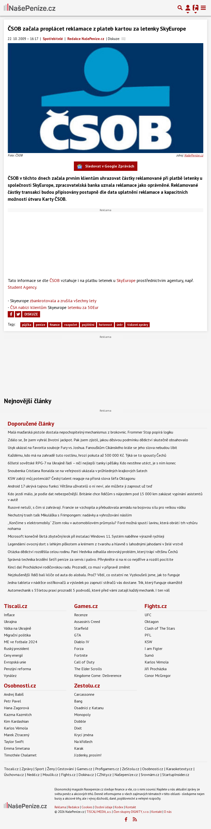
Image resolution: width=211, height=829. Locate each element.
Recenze (81, 614)
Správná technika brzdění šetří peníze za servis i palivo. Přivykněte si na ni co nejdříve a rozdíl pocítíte (90, 559)
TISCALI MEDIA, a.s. (98, 812)
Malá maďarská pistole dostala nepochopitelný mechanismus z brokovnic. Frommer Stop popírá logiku (90, 432)
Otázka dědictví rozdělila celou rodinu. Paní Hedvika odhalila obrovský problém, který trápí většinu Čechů (93, 551)
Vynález (10, 675)
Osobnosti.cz (20, 685)
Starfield (81, 628)
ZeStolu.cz (130, 768)
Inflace (9, 614)
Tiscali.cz (15, 606)
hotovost (105, 325)
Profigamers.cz (107, 768)
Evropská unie (15, 662)
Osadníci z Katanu (89, 707)
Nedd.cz (33, 774)
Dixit (78, 728)
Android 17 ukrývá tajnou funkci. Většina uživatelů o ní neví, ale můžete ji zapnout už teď (80, 486)
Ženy (51, 768)
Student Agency (22, 287)
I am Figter (153, 648)
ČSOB (54, 280)
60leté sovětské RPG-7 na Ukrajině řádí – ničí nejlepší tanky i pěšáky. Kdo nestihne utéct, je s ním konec (92, 463)
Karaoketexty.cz (179, 768)
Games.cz (86, 606)
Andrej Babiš (14, 694)
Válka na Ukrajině (17, 628)
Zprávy (26, 768)
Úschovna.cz (14, 774)
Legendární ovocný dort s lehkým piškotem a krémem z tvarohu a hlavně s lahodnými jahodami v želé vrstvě (95, 544)
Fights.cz (156, 606)
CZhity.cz (104, 774)
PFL (148, 635)
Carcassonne (84, 694)
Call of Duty (84, 662)
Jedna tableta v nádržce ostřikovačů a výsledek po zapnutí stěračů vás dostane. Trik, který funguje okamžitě (95, 582)
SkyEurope (126, 280)
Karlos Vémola (157, 662)
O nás (168, 812)
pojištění (88, 325)
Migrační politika (17, 635)
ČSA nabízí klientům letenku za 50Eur (54, 307)
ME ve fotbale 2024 (20, 641)
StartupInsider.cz (175, 774)
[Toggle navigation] (203, 7)
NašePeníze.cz (193, 155)
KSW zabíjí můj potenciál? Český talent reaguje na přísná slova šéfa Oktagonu (71, 478)
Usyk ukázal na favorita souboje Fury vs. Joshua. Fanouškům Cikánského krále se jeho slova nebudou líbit (92, 447)
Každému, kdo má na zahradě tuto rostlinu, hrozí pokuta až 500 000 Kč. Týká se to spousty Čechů (87, 455)
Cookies (87, 807)
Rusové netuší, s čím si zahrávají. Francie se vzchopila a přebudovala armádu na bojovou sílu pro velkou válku (97, 507)
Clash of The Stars (160, 628)
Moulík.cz (50, 774)
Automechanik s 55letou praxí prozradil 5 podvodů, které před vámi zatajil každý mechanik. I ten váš (89, 590)
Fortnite (81, 655)
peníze (40, 325)
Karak (78, 748)
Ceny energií (13, 655)
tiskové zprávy (137, 325)
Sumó (149, 655)
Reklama (60, 807)
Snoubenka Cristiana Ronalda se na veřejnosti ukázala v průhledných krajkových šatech (77, 470)
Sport (39, 768)
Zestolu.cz (87, 685)
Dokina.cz (86, 774)
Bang (78, 701)
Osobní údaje (104, 807)
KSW (148, 641)
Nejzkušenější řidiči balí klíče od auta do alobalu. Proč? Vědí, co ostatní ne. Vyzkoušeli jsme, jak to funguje (94, 574)
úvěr (120, 325)
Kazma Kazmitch (18, 714)
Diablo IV (81, 641)
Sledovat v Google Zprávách (105, 166)
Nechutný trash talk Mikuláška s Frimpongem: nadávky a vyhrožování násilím (70, 515)
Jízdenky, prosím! (87, 755)
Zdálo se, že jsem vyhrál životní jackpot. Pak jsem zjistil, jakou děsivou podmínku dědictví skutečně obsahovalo (98, 439)
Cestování (65, 768)
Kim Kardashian (16, 721)
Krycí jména (83, 734)
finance (55, 325)
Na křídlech (83, 741)
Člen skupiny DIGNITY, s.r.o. (131, 812)
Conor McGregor (158, 675)
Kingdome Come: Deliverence (97, 675)
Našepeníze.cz (126, 774)
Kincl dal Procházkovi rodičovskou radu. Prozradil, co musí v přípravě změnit (69, 567)
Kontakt (131, 807)
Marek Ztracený (16, 734)
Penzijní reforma (17, 668)
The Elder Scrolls (88, 668)
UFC (148, 614)
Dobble (80, 721)
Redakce (73, 807)
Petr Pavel (12, 701)
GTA (77, 635)
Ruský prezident (16, 648)
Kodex (119, 807)
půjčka (26, 325)
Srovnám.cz (150, 774)
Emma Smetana (17, 748)
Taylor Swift (14, 741)
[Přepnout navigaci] (188, 7)
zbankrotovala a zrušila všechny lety (53, 300)
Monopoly (82, 714)
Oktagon (152, 621)
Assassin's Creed (87, 621)
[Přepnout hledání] (180, 7)
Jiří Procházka (156, 668)
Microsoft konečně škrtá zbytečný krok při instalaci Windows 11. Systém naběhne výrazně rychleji (86, 536)
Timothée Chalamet (20, 755)
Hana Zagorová (16, 707)
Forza (79, 648)
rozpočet (70, 325)
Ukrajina (10, 621)
